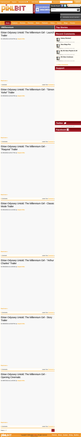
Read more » (4, 80)
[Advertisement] (30, 17)
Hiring (71, 435)
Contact (65, 435)
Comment (51, 84)
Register (14, 2)
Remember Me (22, 2)
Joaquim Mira (21, 39)
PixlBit (13, 8)
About (60, 435)
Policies (54, 435)
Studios (76, 435)
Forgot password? (5, 2)
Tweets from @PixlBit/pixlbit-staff (67, 126)
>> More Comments (62, 64)
